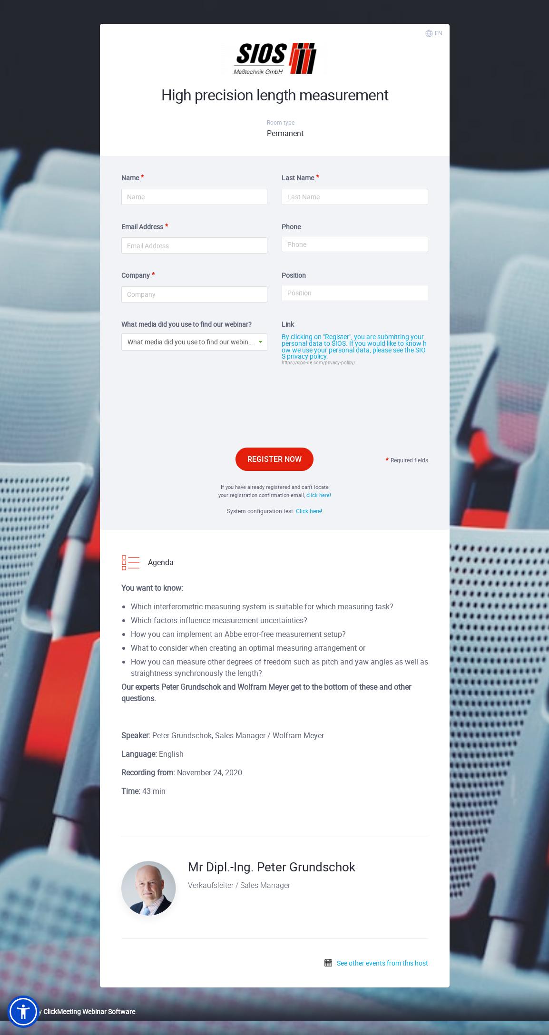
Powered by (71, 1011)
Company (135, 275)
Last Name (298, 177)
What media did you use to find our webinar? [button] (192, 341)
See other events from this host (376, 962)
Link (288, 324)
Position (294, 275)
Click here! (309, 511)
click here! (318, 494)
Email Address (142, 226)
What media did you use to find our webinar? (186, 324)
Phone (291, 226)
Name (130, 177)
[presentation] (274, 417)
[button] (23, 1011)
